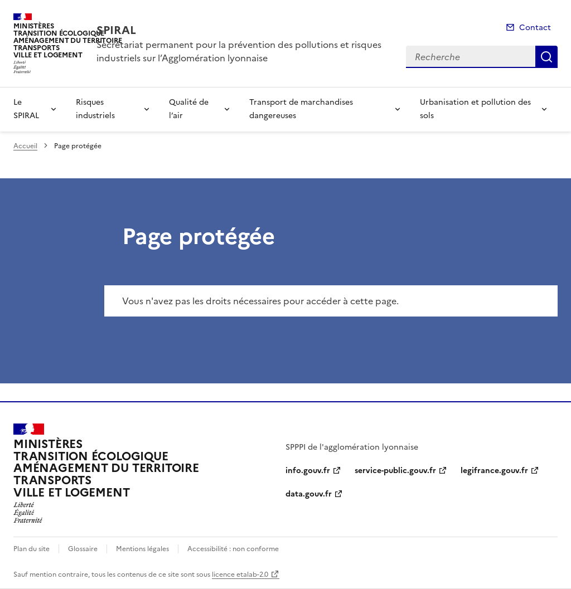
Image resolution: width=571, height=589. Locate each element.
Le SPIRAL (26, 108)
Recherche (546, 57)
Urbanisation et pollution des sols (475, 108)
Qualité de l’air (189, 108)
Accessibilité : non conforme (233, 549)
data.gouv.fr (309, 494)
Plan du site (31, 549)
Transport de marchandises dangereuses (301, 108)
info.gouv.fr (308, 470)
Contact (535, 27)
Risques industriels (95, 108)
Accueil (25, 146)
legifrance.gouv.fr (494, 470)
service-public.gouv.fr (395, 470)
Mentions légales (142, 549)
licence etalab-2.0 (240, 574)
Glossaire (83, 549)
